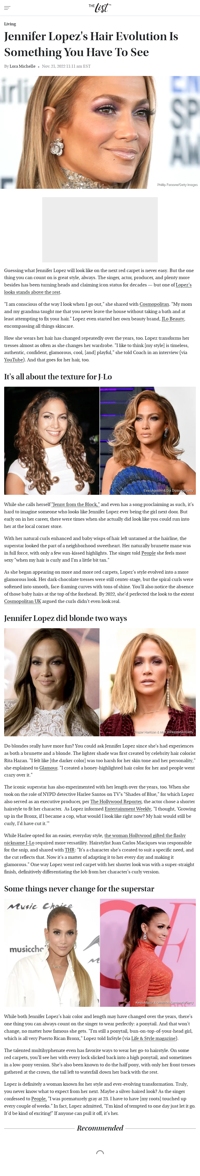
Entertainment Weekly (128, 809)
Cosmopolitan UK (22, 601)
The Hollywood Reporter (115, 801)
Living (10, 24)
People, (39, 1099)
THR (70, 850)
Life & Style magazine (153, 1038)
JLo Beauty (173, 319)
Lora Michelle (22, 66)
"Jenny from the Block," (75, 504)
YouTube (13, 360)
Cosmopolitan (154, 304)
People (148, 553)
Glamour (48, 768)
